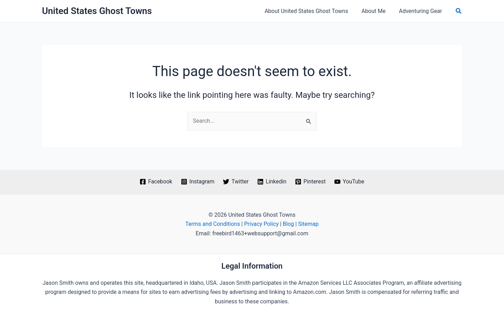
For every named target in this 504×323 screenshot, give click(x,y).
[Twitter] (236, 182)
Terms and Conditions (213, 224)
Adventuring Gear (421, 11)
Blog (288, 224)
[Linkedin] (272, 182)
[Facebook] (155, 182)
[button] (459, 11)
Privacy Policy (261, 224)
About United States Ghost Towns (312, 11)
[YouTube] (349, 182)
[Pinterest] (310, 182)
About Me (377, 11)
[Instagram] (197, 182)
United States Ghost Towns (97, 11)
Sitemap (308, 224)
